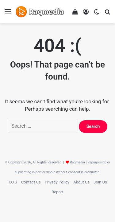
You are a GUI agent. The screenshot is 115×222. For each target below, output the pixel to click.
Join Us (100, 182)
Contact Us (31, 182)
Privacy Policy (57, 182)
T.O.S (12, 182)
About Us (81, 182)
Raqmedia (77, 162)
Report (57, 192)
